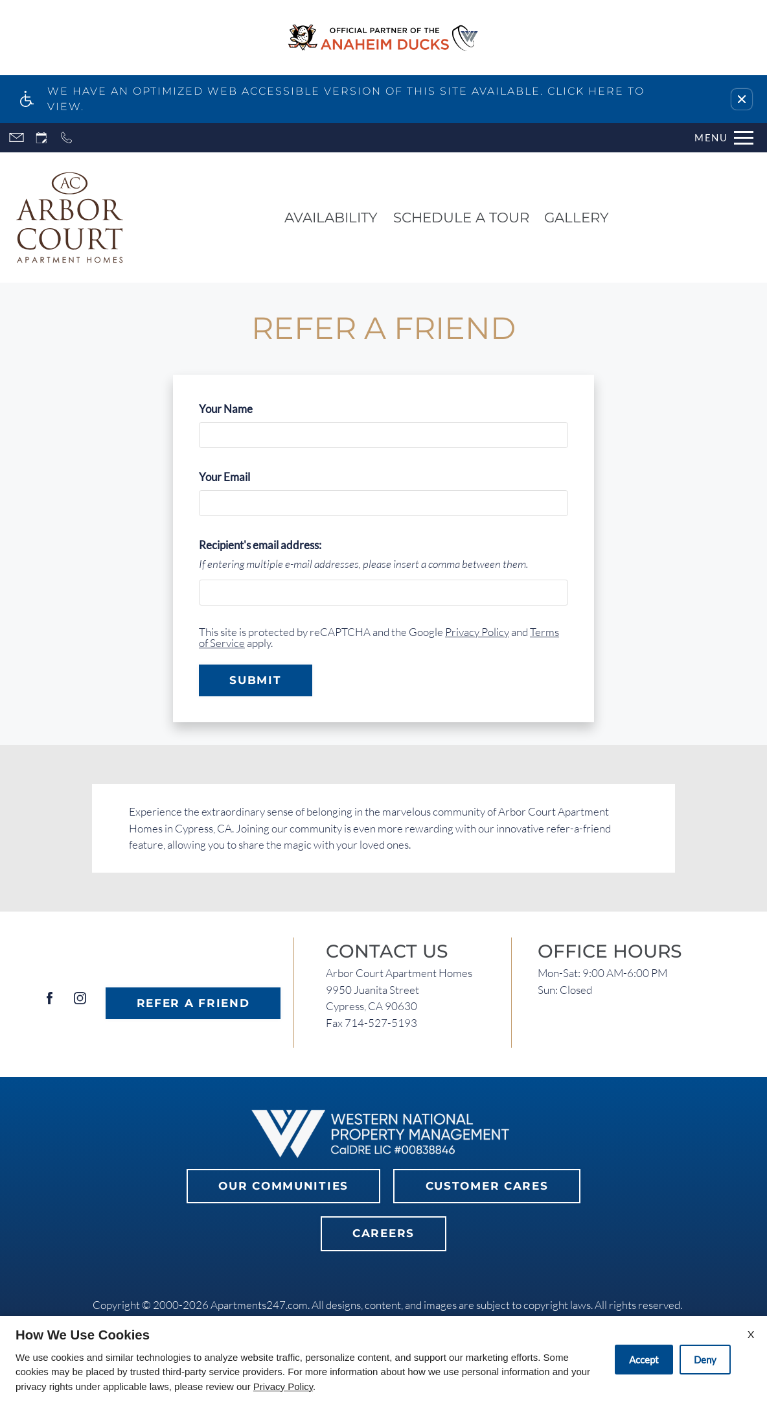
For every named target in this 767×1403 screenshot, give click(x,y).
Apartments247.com (259, 1305)
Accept (644, 1359)
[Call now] (66, 137)
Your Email (245, 477)
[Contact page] (17, 137)
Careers (383, 1233)
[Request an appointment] (41, 137)
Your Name (247, 409)
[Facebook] (49, 1003)
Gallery (576, 217)
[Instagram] (80, 1003)
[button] (741, 99)
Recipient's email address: (260, 545)
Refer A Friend (193, 1002)
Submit (255, 680)
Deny (705, 1359)
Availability (331, 217)
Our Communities (283, 1185)
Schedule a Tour (461, 217)
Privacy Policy (477, 632)
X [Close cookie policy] (751, 1334)
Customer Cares (487, 1185)
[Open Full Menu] (724, 137)
